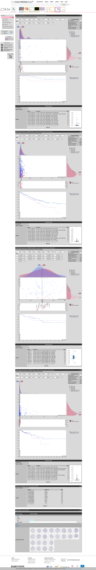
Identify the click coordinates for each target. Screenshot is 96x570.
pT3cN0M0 (59, 259)
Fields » (68, 4)
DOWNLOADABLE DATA (49, 559)
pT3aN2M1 (21, 259)
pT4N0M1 (21, 261)
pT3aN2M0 (59, 257)
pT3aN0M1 (40, 257)
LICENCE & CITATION (49, 561)
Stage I (21, 22)
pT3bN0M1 (40, 259)
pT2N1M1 (21, 257)
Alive (21, 19)
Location (17, 526)
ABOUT (46, 2)
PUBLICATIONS (31, 562)
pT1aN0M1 (30, 255)
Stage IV (50, 22)
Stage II (31, 22)
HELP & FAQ (47, 562)
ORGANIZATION (31, 561)
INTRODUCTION (31, 559)
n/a (22, 139)
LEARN (57, 2)
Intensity (16, 523)
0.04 (81, 23)
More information (69, 568)
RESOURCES (40, 2)
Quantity (16, 525)
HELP (66, 2)
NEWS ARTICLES (15, 559)
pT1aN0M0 (21, 255)
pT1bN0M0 (49, 255)
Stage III (40, 22)
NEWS (51, 2)
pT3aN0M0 (30, 257)
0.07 (81, 139)
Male (50, 19)
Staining (17, 515)
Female (40, 19)
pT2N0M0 (59, 255)
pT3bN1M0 (49, 259)
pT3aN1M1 (49, 257)
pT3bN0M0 (30, 259)
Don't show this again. (77, 568)
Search (63, 4)
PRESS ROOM (14, 561)
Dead (31, 19)
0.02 (81, 377)
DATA (61, 2)
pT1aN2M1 (40, 255)
